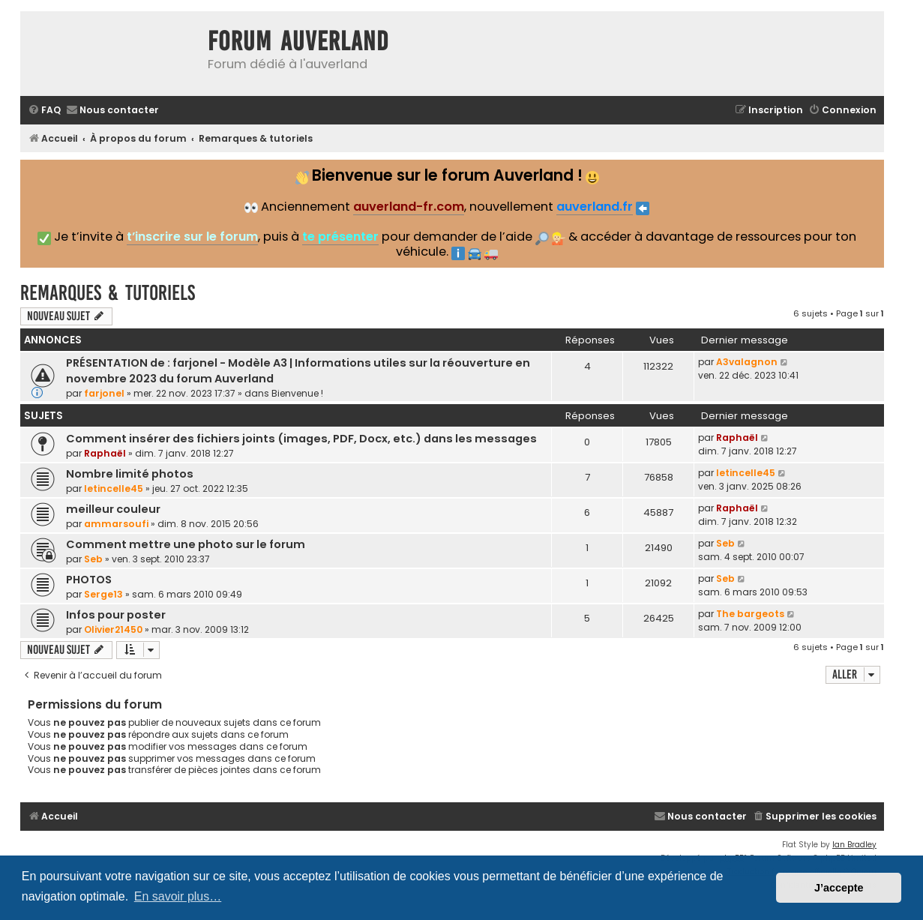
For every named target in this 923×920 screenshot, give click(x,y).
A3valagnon (747, 361)
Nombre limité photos (129, 473)
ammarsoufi (116, 523)
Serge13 (103, 594)
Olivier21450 (113, 629)
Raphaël (105, 453)
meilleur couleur (113, 509)
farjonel (104, 393)
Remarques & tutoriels (107, 292)
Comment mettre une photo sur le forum (185, 544)
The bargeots (750, 613)
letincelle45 (113, 488)
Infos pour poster (116, 614)
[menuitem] (44, 110)
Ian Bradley (854, 844)
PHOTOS (89, 579)
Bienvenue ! (297, 393)
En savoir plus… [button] (178, 896)
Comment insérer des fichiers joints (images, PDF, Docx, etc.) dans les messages (301, 438)
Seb (93, 559)
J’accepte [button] (839, 888)
